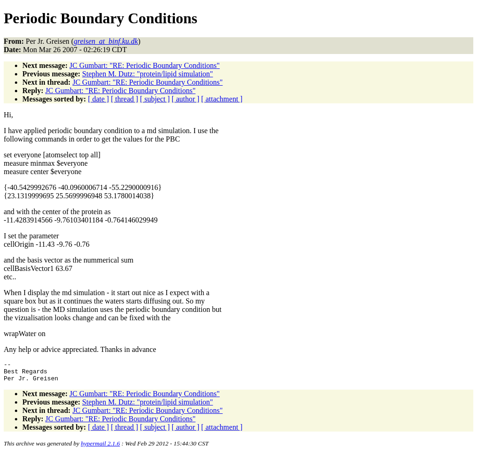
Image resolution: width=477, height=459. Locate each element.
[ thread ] (124, 99)
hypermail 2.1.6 (100, 447)
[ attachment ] (221, 99)
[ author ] (186, 99)
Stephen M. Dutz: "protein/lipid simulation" (147, 74)
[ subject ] (155, 99)
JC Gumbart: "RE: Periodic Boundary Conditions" (144, 65)
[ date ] (98, 99)
